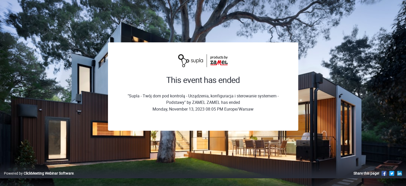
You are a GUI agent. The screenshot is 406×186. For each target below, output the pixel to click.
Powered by (39, 178)
